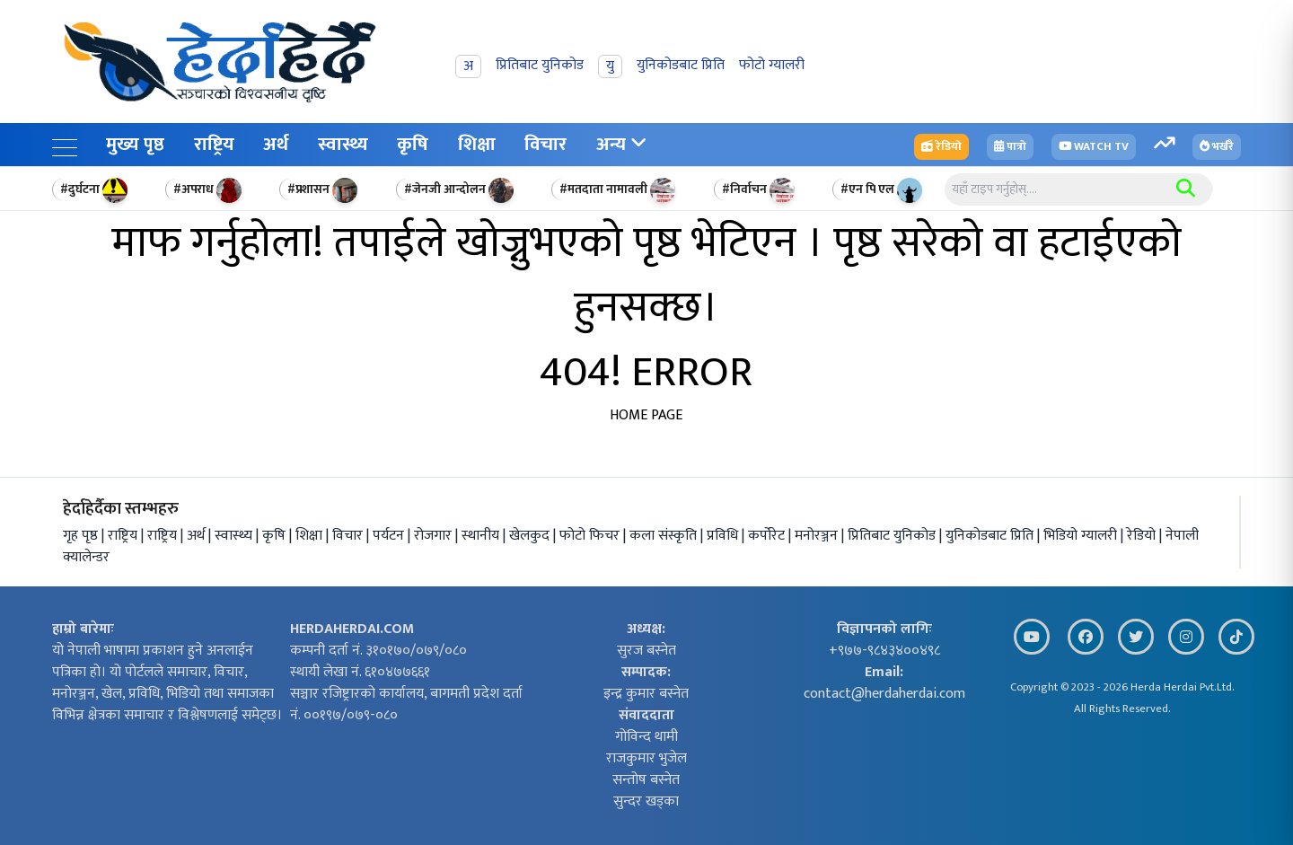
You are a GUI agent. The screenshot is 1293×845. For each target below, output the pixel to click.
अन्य (621, 144)
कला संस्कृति (664, 536)
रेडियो (1143, 536)
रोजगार (434, 536)
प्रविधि (724, 536)
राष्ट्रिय (214, 144)
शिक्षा (477, 144)
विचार (545, 144)
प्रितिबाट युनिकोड (893, 536)
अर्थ (275, 144)
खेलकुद (531, 536)
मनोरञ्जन (818, 536)
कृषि (412, 144)
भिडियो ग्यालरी (1082, 536)
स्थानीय (482, 536)
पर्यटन (390, 536)
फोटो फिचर (591, 536)
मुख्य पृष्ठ (135, 144)
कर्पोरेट (768, 536)
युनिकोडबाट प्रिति (991, 536)
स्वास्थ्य (343, 144)
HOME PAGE (646, 415)
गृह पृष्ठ (80, 536)
